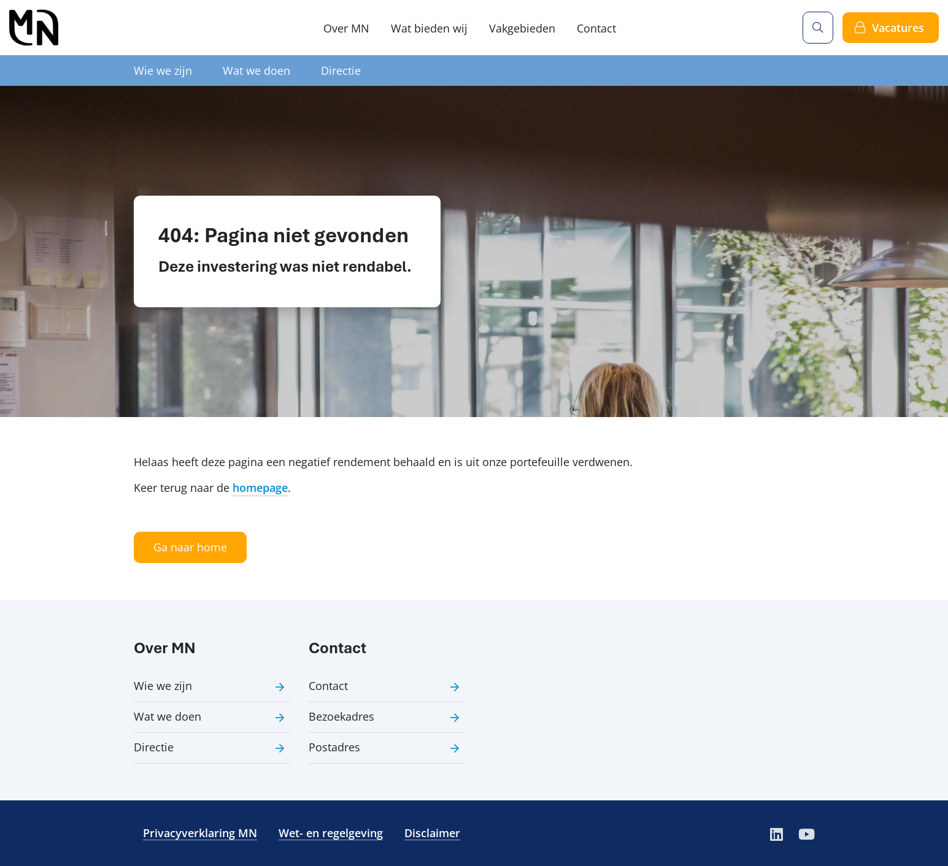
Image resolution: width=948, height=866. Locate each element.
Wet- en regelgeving (331, 833)
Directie (341, 70)
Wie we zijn (163, 70)
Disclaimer (432, 833)
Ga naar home (190, 547)
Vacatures (898, 27)
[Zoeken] (818, 28)
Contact (596, 28)
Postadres (334, 747)
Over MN (346, 28)
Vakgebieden (522, 28)
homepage (260, 487)
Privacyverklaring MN (200, 833)
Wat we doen (256, 70)
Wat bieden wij (429, 28)
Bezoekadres (341, 716)
